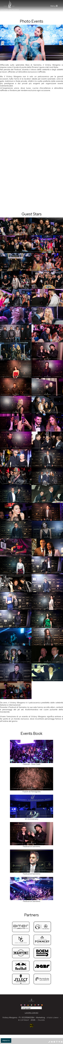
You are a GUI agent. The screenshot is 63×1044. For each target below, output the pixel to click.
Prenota (6, 1040)
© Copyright (23, 1020)
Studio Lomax (52, 1018)
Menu (54, 6)
